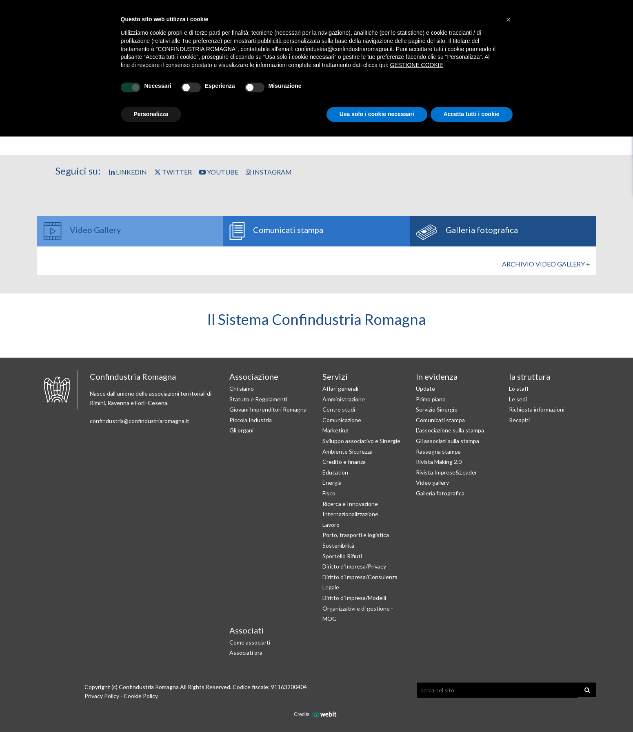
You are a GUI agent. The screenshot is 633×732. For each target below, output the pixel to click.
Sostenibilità (338, 545)
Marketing (335, 430)
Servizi (335, 376)
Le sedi (518, 399)
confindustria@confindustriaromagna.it (139, 420)
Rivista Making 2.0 (439, 461)
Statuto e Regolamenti (258, 399)
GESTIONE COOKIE (416, 65)
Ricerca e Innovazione (350, 503)
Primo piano (431, 399)
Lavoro (331, 524)
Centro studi (338, 409)
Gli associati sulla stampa (447, 440)
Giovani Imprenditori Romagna (268, 409)
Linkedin (128, 172)
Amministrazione (343, 399)
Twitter (173, 172)
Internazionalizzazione (350, 513)
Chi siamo (241, 388)
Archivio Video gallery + (546, 264)
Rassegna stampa (438, 451)
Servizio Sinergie (437, 409)
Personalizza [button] (151, 114)
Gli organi (241, 430)
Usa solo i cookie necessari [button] (377, 114)
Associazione (253, 376)
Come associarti (249, 642)
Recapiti (519, 419)
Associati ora (245, 652)
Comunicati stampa (440, 419)
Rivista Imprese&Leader (446, 472)
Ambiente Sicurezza (347, 451)
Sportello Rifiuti (342, 556)
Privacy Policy (101, 695)
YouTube (218, 172)
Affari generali (340, 388)
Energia (332, 482)
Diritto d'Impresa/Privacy (354, 566)
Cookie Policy (141, 695)
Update (425, 388)
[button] (508, 19)
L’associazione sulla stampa (450, 430)
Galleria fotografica (440, 493)
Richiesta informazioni (536, 409)
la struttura (529, 376)
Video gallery (432, 482)
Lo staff (519, 388)
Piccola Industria (250, 419)
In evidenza (437, 376)
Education (335, 472)
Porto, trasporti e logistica (355, 534)
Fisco (328, 493)
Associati (246, 630)
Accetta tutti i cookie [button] (472, 114)
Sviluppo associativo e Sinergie (361, 440)
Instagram (269, 172)
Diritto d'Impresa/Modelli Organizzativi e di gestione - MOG (357, 608)
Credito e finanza (344, 461)
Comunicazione (341, 419)
